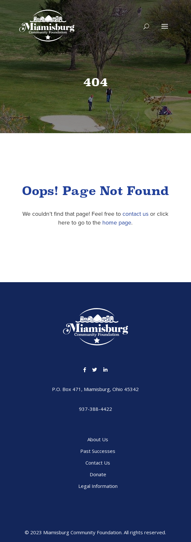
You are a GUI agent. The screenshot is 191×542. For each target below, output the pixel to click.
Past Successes (97, 451)
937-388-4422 (95, 409)
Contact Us (97, 462)
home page (116, 222)
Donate (98, 474)
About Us (97, 439)
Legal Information (98, 486)
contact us (135, 213)
